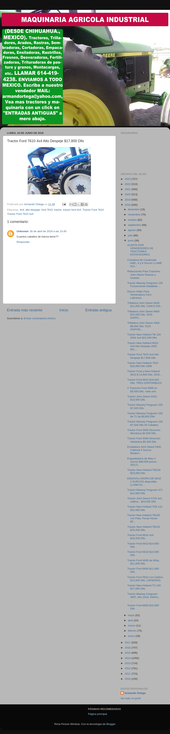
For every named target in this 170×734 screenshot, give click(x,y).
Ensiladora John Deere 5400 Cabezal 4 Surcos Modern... (144, 450)
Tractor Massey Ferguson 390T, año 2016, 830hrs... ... (144, 597)
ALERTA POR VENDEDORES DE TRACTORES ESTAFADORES (140, 250)
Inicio (64, 310)
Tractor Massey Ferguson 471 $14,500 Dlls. (145, 491)
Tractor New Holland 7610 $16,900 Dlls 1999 (142, 364)
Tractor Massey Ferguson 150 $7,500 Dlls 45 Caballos (145, 423)
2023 (128, 178)
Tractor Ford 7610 (93, 209)
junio (131, 240)
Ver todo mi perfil (131, 698)
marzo (132, 625)
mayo (131, 615)
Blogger (110, 724)
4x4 (22, 209)
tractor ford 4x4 (72, 209)
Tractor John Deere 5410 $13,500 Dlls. (142, 398)
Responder (23, 241)
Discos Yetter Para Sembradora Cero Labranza (139, 294)
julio (130, 235)
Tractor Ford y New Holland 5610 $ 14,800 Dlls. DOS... (144, 373)
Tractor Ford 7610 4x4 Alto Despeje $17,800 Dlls (143, 356)
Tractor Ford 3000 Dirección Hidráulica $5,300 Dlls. (144, 440)
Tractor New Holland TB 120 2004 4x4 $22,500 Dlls (144, 336)
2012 (128, 668)
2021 (128, 189)
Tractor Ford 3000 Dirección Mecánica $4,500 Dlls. (144, 432)
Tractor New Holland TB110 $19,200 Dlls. (143, 528)
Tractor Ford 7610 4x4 (20, 213)
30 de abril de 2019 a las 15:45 (48, 231)
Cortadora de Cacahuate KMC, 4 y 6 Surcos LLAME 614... (144, 263)
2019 (128, 199)
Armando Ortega (135, 693)
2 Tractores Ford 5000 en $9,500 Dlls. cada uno (142, 390)
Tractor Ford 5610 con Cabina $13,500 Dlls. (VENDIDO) (145, 579)
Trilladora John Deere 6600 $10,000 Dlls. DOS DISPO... (143, 314)
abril (131, 620)
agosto (132, 230)
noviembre (134, 214)
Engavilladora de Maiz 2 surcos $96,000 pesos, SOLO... (142, 461)
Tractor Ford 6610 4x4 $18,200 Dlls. (140, 537)
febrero (132, 630)
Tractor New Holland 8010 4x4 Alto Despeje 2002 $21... (142, 346)
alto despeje (33, 209)
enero (131, 636)
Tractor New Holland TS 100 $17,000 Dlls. (144, 587)
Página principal (97, 713)
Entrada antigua (98, 310)
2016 (128, 647)
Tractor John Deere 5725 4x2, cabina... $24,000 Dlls (145, 500)
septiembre (135, 224)
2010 (128, 678)
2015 (128, 652)
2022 (128, 184)
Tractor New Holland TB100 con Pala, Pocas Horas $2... (143, 518)
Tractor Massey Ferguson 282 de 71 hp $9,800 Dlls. (145, 415)
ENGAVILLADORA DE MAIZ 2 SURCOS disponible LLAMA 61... (144, 481)
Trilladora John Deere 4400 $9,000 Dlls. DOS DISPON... (143, 326)
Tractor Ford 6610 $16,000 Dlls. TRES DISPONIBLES (144, 381)
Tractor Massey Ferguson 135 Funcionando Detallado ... (145, 285)
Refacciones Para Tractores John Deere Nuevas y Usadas (143, 274)
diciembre (134, 209)
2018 (128, 204)
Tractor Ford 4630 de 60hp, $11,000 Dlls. (143, 562)
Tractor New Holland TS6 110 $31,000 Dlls (144, 508)
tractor (58, 209)
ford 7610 (47, 209)
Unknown (23, 231)
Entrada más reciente (24, 310)
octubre (133, 219)
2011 (128, 673)
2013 (128, 663)
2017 (128, 642)
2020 (128, 194)
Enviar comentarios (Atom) (40, 318)
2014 (128, 658)
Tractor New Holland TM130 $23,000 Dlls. (144, 471)
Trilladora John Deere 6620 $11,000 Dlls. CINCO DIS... (145, 304)
